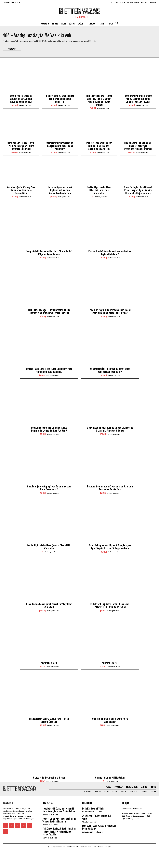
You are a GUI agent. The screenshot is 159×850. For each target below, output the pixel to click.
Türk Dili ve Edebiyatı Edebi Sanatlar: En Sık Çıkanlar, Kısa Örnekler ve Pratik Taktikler (99, 100)
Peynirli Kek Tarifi (48, 662)
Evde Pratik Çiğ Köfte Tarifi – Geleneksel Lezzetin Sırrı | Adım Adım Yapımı (110, 606)
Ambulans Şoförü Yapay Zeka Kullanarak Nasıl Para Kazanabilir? (21, 190)
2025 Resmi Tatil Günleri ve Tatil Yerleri (97, 817)
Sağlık (131, 152)
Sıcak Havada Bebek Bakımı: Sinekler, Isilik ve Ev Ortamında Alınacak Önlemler (138, 145)
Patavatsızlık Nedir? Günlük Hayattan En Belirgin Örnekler (49, 720)
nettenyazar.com (25, 105)
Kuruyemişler (87, 832)
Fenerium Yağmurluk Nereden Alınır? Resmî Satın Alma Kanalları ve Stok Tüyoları (138, 98)
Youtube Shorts (110, 662)
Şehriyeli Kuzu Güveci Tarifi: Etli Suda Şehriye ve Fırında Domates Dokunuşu (21, 145)
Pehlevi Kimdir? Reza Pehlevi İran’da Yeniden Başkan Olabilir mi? (60, 98)
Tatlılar (42, 666)
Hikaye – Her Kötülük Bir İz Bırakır (49, 777)
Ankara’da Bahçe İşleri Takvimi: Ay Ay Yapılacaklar (110, 720)
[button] (116, 22)
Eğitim (92, 108)
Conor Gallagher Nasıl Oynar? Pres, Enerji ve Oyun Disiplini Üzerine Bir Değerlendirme (138, 190)
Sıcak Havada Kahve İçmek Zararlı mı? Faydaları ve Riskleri (49, 606)
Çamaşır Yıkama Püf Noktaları (110, 777)
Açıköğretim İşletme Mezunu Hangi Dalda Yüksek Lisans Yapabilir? (60, 145)
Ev (92, 197)
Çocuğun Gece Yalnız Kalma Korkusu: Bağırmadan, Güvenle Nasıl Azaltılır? (99, 145)
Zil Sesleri (86, 812)
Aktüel (14, 105)
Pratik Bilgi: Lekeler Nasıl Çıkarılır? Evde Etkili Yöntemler (99, 190)
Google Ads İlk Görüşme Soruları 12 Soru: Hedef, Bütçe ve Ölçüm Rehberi (21, 98)
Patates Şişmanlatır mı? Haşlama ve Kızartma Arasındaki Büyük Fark (60, 190)
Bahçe (103, 725)
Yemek (14, 152)
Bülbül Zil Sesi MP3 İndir (93, 808)
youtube (103, 666)
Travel (85, 822)
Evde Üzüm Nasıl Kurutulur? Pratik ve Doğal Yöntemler (99, 827)
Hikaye (42, 781)
